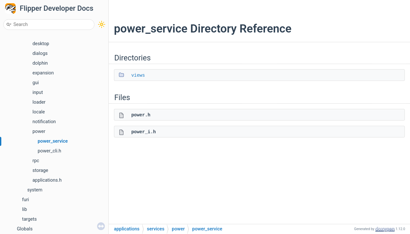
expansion (43, 73)
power (38, 131)
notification (44, 121)
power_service (53, 141)
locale (38, 112)
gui (35, 82)
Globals (24, 229)
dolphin (40, 63)
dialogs (40, 53)
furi (25, 199)
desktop (40, 43)
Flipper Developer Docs (56, 8)
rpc (35, 160)
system (35, 190)
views (138, 75)
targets (29, 219)
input (37, 92)
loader (38, 102)
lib (24, 209)
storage (40, 170)
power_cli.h (49, 151)
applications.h (47, 180)
